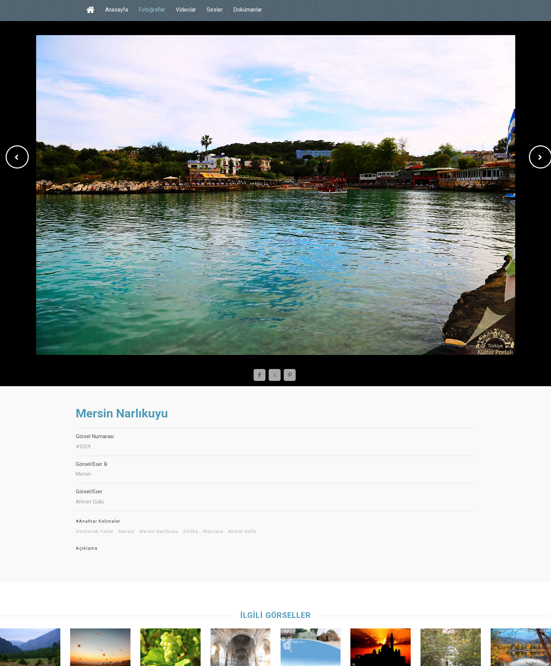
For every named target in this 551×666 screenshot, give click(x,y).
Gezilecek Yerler (95, 531)
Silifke (190, 531)
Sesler (215, 9)
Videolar (186, 9)
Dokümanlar (247, 9)
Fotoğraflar (152, 9)
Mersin (126, 531)
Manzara (213, 531)
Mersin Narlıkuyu (158, 531)
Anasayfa (116, 9)
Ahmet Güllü (242, 531)
